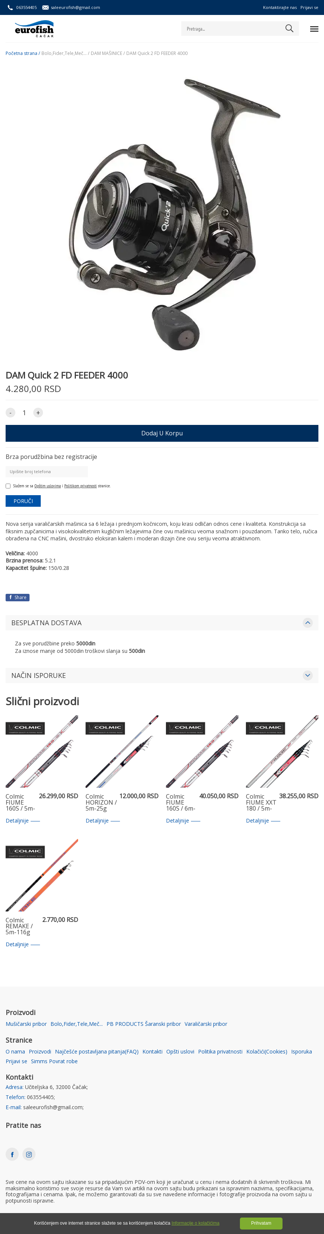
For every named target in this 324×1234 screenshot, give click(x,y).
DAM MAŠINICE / (108, 53)
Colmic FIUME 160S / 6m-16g (180, 802)
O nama (15, 1052)
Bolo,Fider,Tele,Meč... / (65, 53)
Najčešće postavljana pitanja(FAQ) (97, 1052)
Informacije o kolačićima (195, 1223)
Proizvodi (40, 1052)
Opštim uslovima (47, 485)
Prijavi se (309, 7)
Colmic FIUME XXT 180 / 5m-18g (261, 802)
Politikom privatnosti (80, 485)
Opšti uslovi (180, 1052)
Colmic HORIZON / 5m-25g (101, 802)
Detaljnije (23, 821)
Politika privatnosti (220, 1052)
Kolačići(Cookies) (266, 1052)
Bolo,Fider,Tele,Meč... (76, 1024)
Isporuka (301, 1052)
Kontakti (152, 1052)
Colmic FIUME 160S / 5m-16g (20, 802)
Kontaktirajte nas (280, 7)
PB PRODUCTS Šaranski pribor (144, 1024)
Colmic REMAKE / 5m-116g (19, 926)
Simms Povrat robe (54, 1061)
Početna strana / (23, 53)
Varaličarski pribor (206, 1024)
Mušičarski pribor (26, 1024)
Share (18, 597)
